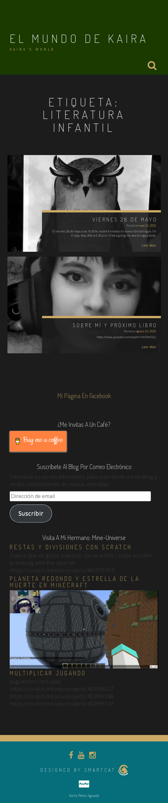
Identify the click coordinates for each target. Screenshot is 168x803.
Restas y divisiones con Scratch (71, 547)
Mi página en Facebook (84, 395)
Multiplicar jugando (48, 673)
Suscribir (30, 513)
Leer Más (149, 245)
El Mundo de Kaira (79, 38)
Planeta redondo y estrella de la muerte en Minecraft (75, 582)
